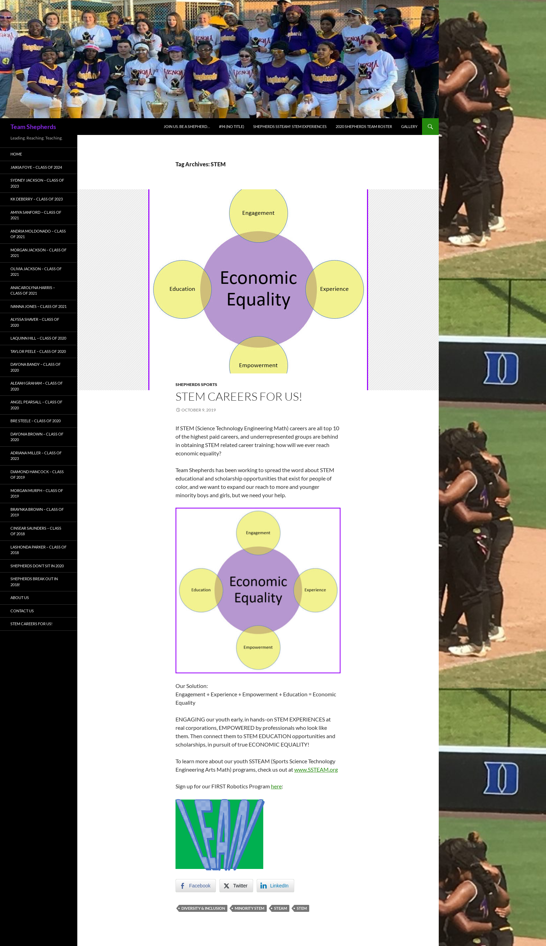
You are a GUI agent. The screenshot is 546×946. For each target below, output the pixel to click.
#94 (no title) (231, 126)
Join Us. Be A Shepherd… (187, 126)
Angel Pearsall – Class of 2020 (36, 405)
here (276, 786)
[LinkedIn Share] (275, 885)
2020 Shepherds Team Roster (364, 126)
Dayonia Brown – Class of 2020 (36, 437)
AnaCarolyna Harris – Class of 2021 (32, 290)
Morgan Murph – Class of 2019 (36, 493)
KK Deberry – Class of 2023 (36, 199)
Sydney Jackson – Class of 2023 (37, 183)
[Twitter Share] (236, 885)
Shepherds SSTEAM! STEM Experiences (290, 126)
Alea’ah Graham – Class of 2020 (36, 386)
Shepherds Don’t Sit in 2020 (37, 565)
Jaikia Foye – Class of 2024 (36, 167)
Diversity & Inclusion (203, 908)
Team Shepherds (33, 126)
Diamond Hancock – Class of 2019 (37, 474)
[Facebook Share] (196, 885)
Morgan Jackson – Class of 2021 (38, 253)
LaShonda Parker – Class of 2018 (38, 550)
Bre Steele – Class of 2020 (35, 420)
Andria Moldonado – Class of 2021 (38, 234)
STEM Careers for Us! (239, 396)
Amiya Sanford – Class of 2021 (35, 215)
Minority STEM (249, 908)
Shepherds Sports (196, 384)
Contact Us (22, 610)
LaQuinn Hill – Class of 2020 (38, 338)
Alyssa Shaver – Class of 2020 (34, 322)
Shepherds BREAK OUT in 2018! (34, 581)
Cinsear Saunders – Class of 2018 (35, 531)
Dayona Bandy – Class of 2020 (35, 367)
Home (16, 154)
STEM (302, 908)
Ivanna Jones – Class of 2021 (38, 306)
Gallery (409, 126)
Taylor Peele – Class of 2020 (38, 351)
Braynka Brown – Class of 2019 (37, 512)
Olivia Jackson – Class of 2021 (36, 271)
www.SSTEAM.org (316, 769)
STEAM (280, 908)
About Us (19, 597)
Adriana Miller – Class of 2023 (36, 456)
